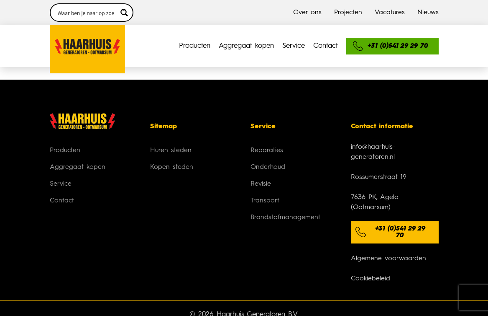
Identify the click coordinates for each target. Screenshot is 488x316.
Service (293, 45)
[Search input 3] (86, 12)
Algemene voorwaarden (388, 258)
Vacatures (390, 12)
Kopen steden (171, 167)
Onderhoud (267, 167)
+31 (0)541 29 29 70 (400, 232)
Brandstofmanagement (285, 217)
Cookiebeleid (370, 278)
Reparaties (266, 150)
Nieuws (428, 12)
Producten (194, 45)
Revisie (260, 184)
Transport (264, 200)
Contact (325, 45)
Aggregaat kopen (246, 45)
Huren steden (171, 150)
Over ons (307, 12)
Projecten (348, 12)
